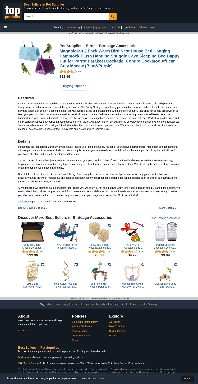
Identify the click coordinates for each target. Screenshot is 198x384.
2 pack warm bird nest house (138, 27)
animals (87, 27)
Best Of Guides (117, 326)
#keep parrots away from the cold (65, 304)
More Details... (167, 208)
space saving (73, 27)
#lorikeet (126, 304)
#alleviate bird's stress (145, 304)
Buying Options (74, 86)
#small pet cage (110, 304)
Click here (23, 201)
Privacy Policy (79, 331)
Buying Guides (117, 331)
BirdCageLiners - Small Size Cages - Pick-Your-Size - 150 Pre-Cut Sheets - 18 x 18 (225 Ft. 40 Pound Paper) (32, 246)
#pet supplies (93, 304)
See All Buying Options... (32, 208)
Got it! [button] (187, 378)
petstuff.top (30, 363)
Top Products (25, 357)
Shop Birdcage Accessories (165, 218)
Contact (76, 340)
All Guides (114, 321)
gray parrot (101, 27)
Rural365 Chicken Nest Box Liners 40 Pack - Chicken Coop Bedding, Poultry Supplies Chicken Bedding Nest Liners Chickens (99, 246)
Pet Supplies (71, 46)
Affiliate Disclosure (82, 326)
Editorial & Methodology (85, 321)
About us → (24, 330)
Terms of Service (81, 335)
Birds (90, 46)
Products (114, 335)
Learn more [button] (98, 378)
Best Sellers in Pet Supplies (44, 4)
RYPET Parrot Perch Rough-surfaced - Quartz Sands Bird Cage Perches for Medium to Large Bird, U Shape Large (66, 246)
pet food (115, 27)
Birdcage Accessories (119, 46)
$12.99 (65, 76)
